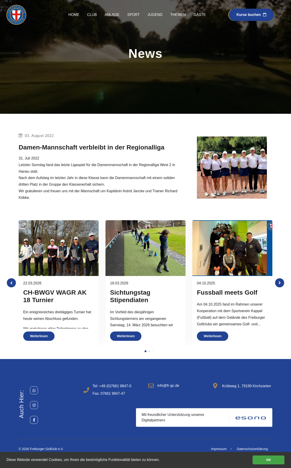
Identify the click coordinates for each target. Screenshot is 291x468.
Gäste (199, 15)
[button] (279, 282)
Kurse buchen (251, 15)
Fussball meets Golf (227, 292)
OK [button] (268, 460)
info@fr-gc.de (168, 385)
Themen (178, 15)
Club (92, 15)
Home (73, 15)
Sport (133, 15)
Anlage (112, 15)
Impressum (219, 449)
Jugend (155, 15)
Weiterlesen (39, 336)
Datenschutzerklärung (252, 449)
